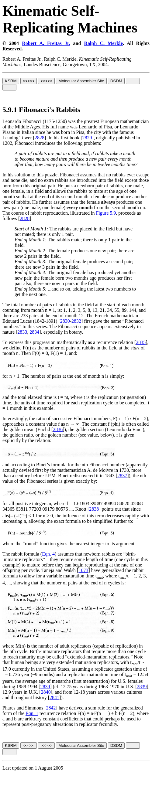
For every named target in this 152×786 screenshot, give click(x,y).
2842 (51, 707)
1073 (83, 570)
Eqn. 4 (48, 553)
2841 (54, 697)
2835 (141, 342)
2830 (65, 321)
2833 (22, 332)
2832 (76, 321)
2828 (39, 137)
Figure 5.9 (106, 213)
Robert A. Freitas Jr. (46, 43)
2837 (122, 475)
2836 (58, 429)
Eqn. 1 (32, 713)
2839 (45, 686)
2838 (94, 509)
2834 (34, 332)
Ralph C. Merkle (103, 43)
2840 (46, 692)
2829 (87, 137)
